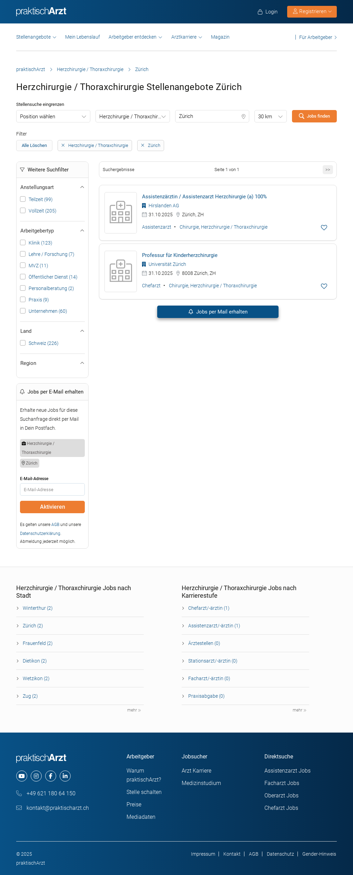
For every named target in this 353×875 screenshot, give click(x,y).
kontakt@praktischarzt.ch (52, 808)
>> (327, 169)
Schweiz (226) (44, 343)
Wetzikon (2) (36, 678)
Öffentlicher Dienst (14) (53, 277)
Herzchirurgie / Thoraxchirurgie (90, 69)
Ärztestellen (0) (204, 643)
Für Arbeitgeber (315, 37)
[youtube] (21, 776)
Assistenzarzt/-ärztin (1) (214, 625)
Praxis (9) (39, 299)
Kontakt (232, 854)
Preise (134, 804)
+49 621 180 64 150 (45, 793)
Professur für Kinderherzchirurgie (180, 255)
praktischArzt (30, 69)
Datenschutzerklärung (40, 533)
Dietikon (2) (35, 661)
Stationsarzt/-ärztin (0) (213, 661)
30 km (265, 116)
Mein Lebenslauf (82, 37)
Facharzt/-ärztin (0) (209, 678)
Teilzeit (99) (41, 199)
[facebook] (50, 776)
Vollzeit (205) (43, 210)
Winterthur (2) (38, 608)
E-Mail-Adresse (34, 478)
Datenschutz (280, 854)
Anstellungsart (52, 187)
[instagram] (36, 776)
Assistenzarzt (156, 227)
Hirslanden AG (160, 205)
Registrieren (312, 11)
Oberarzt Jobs (281, 795)
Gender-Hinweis (319, 854)
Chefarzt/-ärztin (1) (209, 608)
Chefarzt (151, 285)
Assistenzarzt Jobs (287, 770)
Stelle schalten (144, 792)
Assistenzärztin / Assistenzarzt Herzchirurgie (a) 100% (204, 196)
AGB (55, 524)
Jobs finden (314, 116)
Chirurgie (189, 227)
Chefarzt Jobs (281, 808)
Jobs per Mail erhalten (217, 312)
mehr (134, 710)
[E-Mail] (52, 489)
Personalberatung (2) (51, 288)
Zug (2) (30, 696)
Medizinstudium (201, 783)
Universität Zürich (164, 264)
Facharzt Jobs (281, 783)
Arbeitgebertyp (52, 231)
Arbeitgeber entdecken (133, 37)
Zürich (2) (33, 625)
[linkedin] (65, 776)
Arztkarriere (183, 37)
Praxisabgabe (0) (206, 696)
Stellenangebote (33, 37)
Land (52, 331)
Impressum (203, 854)
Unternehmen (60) (48, 311)
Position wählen (37, 116)
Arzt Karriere (196, 770)
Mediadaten (141, 817)
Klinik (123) (40, 243)
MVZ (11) (38, 265)
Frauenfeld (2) (38, 643)
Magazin (220, 37)
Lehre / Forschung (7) (51, 254)
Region (52, 363)
